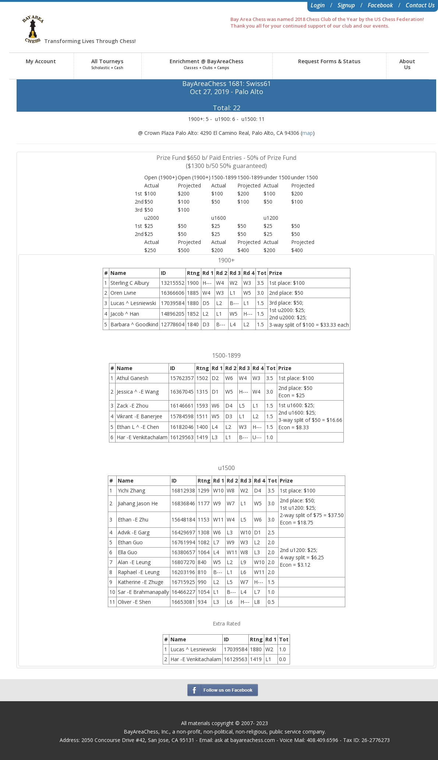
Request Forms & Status (329, 61)
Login (318, 5)
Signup (346, 5)
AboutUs (407, 64)
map (307, 132)
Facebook (380, 5)
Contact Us (420, 5)
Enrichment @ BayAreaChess (206, 64)
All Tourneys (107, 64)
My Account (41, 61)
